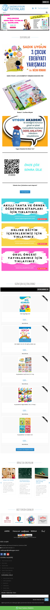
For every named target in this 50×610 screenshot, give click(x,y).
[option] (25, 22)
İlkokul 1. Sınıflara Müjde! (25, 112)
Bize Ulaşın (4, 563)
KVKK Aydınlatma (7, 580)
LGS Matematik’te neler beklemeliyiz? (25, 480)
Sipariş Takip (5, 565)
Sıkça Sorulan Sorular (7, 560)
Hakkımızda (6, 585)
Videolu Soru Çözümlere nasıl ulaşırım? (25, 185)
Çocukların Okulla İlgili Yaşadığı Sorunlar (41, 481)
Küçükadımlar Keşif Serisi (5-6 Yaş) (25, 374)
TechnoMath (43, 8)
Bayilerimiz (5, 583)
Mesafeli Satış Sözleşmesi (8, 568)
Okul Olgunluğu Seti (25, 313)
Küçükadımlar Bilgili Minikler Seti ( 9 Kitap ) (25, 404)
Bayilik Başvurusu (7, 590)
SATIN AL (25, 323)
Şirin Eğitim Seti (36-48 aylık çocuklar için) (25, 344)
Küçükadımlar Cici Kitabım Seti (25, 434)
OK (46, 599)
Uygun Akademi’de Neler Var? (25, 149)
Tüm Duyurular (25, 192)
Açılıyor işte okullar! (8, 480)
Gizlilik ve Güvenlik (6, 573)
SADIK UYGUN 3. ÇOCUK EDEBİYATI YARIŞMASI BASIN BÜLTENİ (25, 76)
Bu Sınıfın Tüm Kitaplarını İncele (25, 449)
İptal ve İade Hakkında (7, 570)
